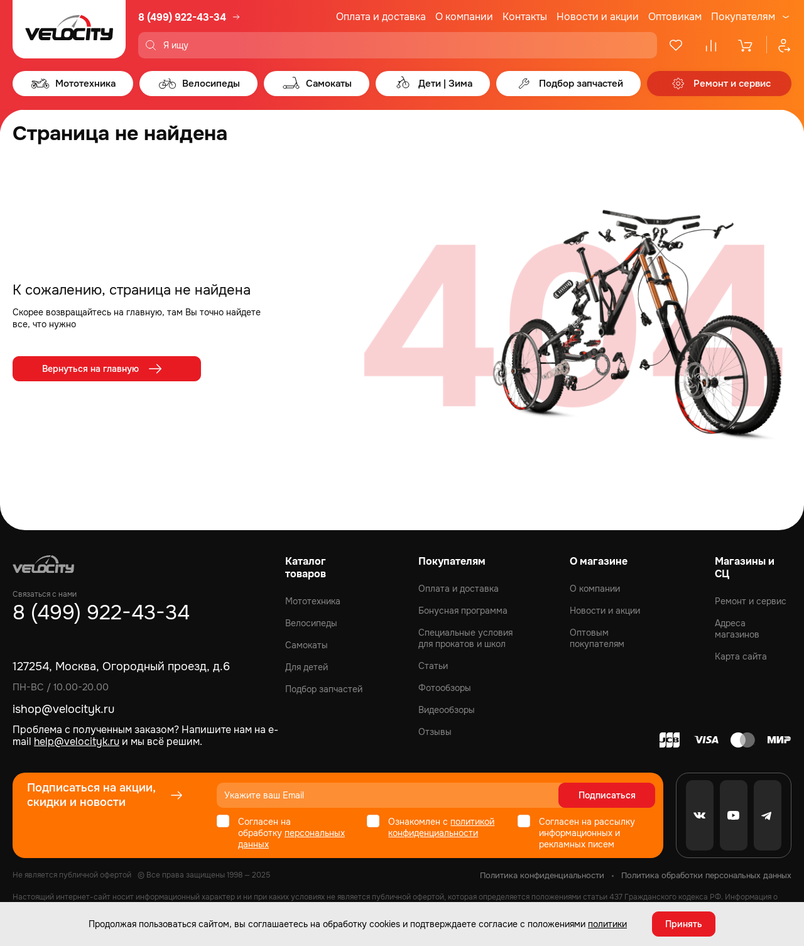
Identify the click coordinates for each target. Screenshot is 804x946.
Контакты (525, 16)
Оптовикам (675, 16)
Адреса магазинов (737, 628)
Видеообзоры (446, 709)
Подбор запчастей (323, 689)
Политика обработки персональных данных (706, 875)
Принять (683, 924)
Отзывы (435, 731)
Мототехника (312, 601)
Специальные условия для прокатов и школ (465, 638)
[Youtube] (733, 815)
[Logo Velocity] (69, 29)
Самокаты (306, 645)
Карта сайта (741, 656)
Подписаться (607, 795)
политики (607, 924)
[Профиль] (778, 45)
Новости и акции (598, 16)
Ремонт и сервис (750, 601)
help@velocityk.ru (76, 741)
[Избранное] (675, 45)
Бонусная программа (463, 610)
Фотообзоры (444, 687)
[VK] (700, 815)
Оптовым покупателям (597, 638)
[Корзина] (746, 45)
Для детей (306, 667)
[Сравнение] (711, 45)
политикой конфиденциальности (441, 827)
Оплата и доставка (381, 16)
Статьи (433, 665)
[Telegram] (767, 815)
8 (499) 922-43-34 (182, 17)
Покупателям (743, 17)
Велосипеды (311, 623)
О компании (464, 16)
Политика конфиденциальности (542, 875)
